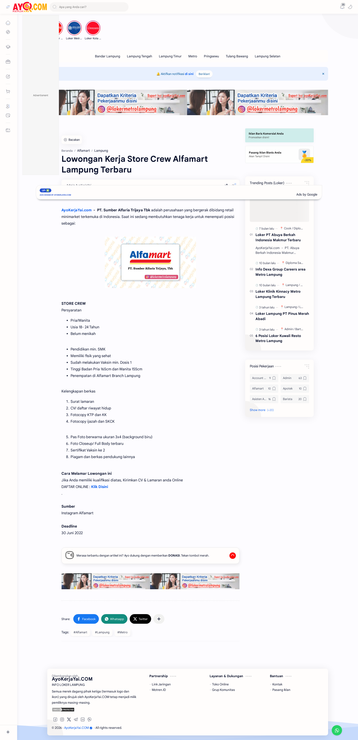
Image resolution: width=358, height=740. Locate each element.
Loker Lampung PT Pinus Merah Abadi (282, 316)
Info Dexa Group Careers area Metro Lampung (280, 272)
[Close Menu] (323, 74)
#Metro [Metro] (122, 632)
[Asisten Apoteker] (264, 399)
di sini (189, 74)
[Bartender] (302, 329)
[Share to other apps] (158, 619)
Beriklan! (204, 74)
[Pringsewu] (211, 56)
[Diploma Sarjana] (297, 262)
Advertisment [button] (40, 95)
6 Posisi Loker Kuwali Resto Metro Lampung (278, 338)
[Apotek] (295, 389)
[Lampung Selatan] (267, 56)
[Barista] (295, 399)
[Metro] (192, 56)
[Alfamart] (264, 389)
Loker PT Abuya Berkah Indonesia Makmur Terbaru (278, 237)
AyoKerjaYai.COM (78, 728)
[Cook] (288, 228)
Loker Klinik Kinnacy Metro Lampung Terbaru (277, 294)
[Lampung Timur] (170, 56)
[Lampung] (293, 285)
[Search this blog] (89, 7)
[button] (350, 6)
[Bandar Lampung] (107, 56)
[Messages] (342, 6)
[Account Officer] (264, 378)
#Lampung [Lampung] (102, 632)
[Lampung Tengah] (139, 56)
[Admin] (289, 329)
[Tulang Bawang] (237, 56)
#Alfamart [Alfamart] (80, 632)
